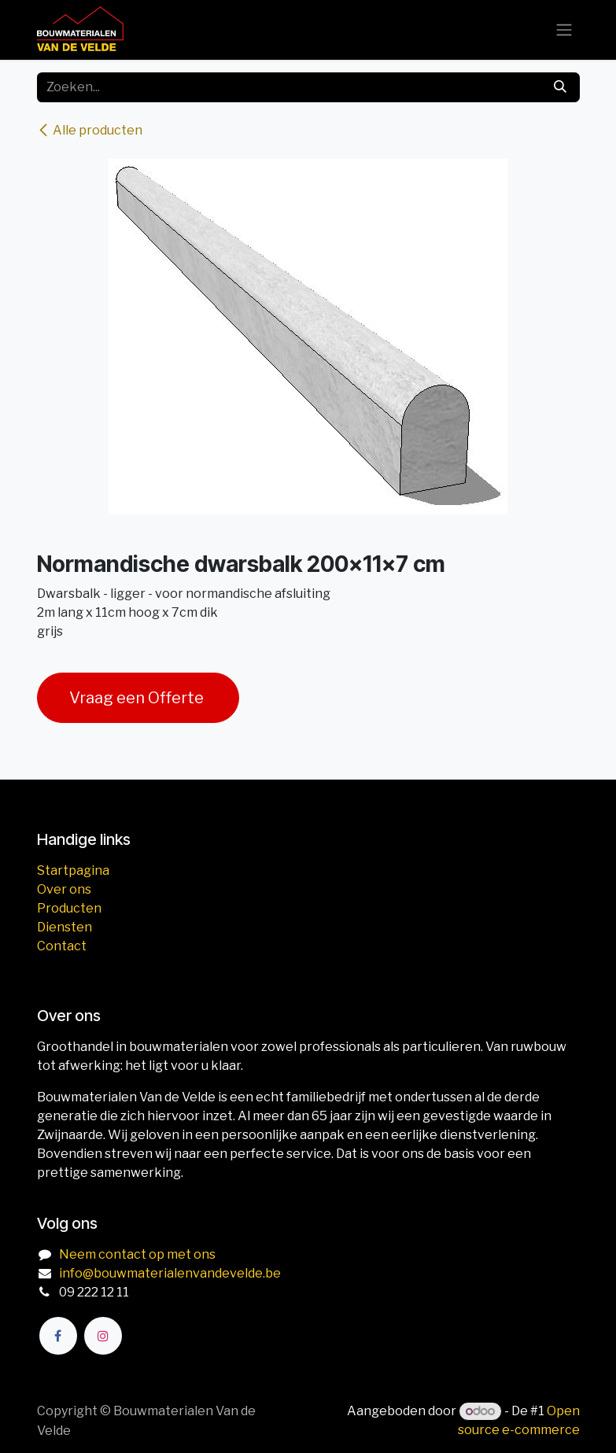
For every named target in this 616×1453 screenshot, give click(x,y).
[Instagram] (103, 1336)
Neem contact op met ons (137, 1254)
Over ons (64, 889)
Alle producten (89, 130)
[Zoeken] (560, 87)
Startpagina (73, 870)
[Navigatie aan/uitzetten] (564, 30)
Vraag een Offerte (138, 697)
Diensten (64, 927)
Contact (62, 946)
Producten (69, 908)
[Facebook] (58, 1336)
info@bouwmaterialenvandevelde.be (170, 1273)
